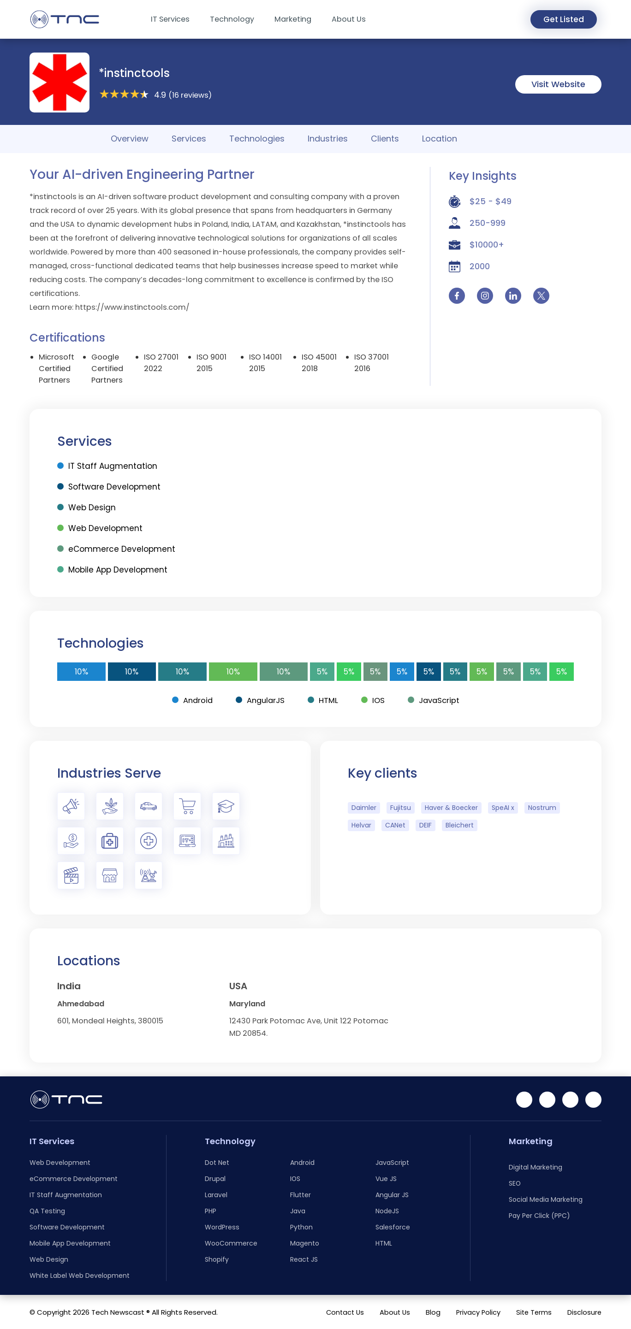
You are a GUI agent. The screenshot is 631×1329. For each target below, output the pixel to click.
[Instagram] (570, 1100)
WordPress (222, 1227)
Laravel (216, 1194)
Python (301, 1227)
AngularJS (259, 700)
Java (297, 1211)
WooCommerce (231, 1243)
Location (439, 138)
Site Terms (532, 1312)
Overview (130, 138)
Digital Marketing (535, 1167)
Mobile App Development (112, 569)
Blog (430, 1312)
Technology (232, 19)
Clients (385, 138)
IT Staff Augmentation (107, 466)
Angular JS (392, 1194)
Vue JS (386, 1178)
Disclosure (584, 1312)
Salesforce (392, 1227)
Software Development (109, 486)
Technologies (257, 138)
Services (189, 138)
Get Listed (561, 19)
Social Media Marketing (546, 1199)
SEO (515, 1183)
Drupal (215, 1178)
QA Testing (47, 1211)
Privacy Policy (476, 1312)
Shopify (217, 1259)
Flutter (300, 1194)
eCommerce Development (116, 549)
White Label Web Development (80, 1275)
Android (190, 700)
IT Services (170, 19)
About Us (349, 19)
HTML (323, 700)
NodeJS (387, 1211)
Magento (304, 1243)
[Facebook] (547, 1100)
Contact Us (341, 1312)
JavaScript (435, 700)
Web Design (86, 507)
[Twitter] (593, 1100)
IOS (374, 700)
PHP (210, 1211)
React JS (304, 1259)
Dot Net (217, 1162)
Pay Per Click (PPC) (539, 1215)
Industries (328, 138)
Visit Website (558, 84)
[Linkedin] (524, 1100)
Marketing (292, 19)
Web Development (100, 528)
